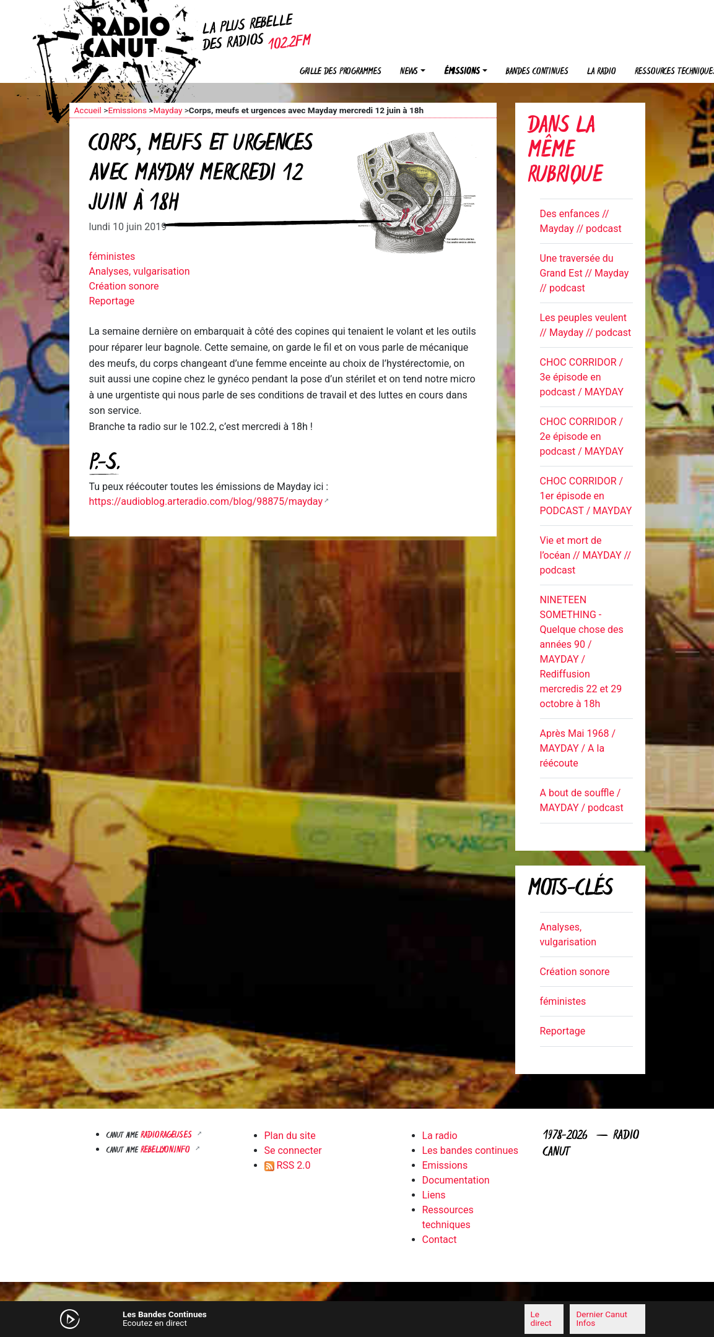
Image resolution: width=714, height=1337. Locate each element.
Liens (434, 1195)
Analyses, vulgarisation (139, 271)
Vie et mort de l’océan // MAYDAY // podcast (586, 555)
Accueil (88, 110)
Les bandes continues (470, 1150)
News (409, 72)
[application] (357, 1319)
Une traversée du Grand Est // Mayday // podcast (584, 273)
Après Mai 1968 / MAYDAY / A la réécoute (578, 748)
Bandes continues (537, 72)
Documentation (456, 1180)
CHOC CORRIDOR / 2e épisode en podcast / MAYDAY (582, 436)
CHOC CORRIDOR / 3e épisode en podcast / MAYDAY (582, 377)
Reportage (112, 301)
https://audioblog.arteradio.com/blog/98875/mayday (206, 501)
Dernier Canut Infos (601, 1318)
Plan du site (290, 1135)
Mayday (167, 110)
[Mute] (233, 1318)
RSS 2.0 (287, 1165)
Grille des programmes (340, 72)
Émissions (462, 72)
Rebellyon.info (167, 1150)
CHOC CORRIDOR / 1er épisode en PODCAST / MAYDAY (586, 496)
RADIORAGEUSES (167, 1135)
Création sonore (124, 286)
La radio (601, 72)
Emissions (127, 110)
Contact (439, 1239)
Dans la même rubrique (565, 152)
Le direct (541, 1318)
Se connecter (293, 1150)
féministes (112, 256)
